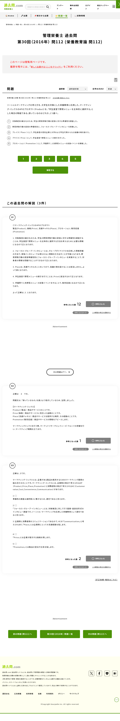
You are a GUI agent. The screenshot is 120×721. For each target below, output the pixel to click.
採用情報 (30, 701)
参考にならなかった (81, 319)
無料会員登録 (81, 8)
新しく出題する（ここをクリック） (48, 66)
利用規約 (50, 701)
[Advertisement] (60, 351)
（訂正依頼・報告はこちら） (62, 98)
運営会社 (6, 701)
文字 (98, 89)
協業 (40, 701)
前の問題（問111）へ (22, 641)
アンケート (72, 11)
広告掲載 (18, 701)
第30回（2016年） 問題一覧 (60, 641)
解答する (50, 176)
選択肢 (62, 89)
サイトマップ (75, 701)
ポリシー (62, 701)
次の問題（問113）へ (97, 641)
